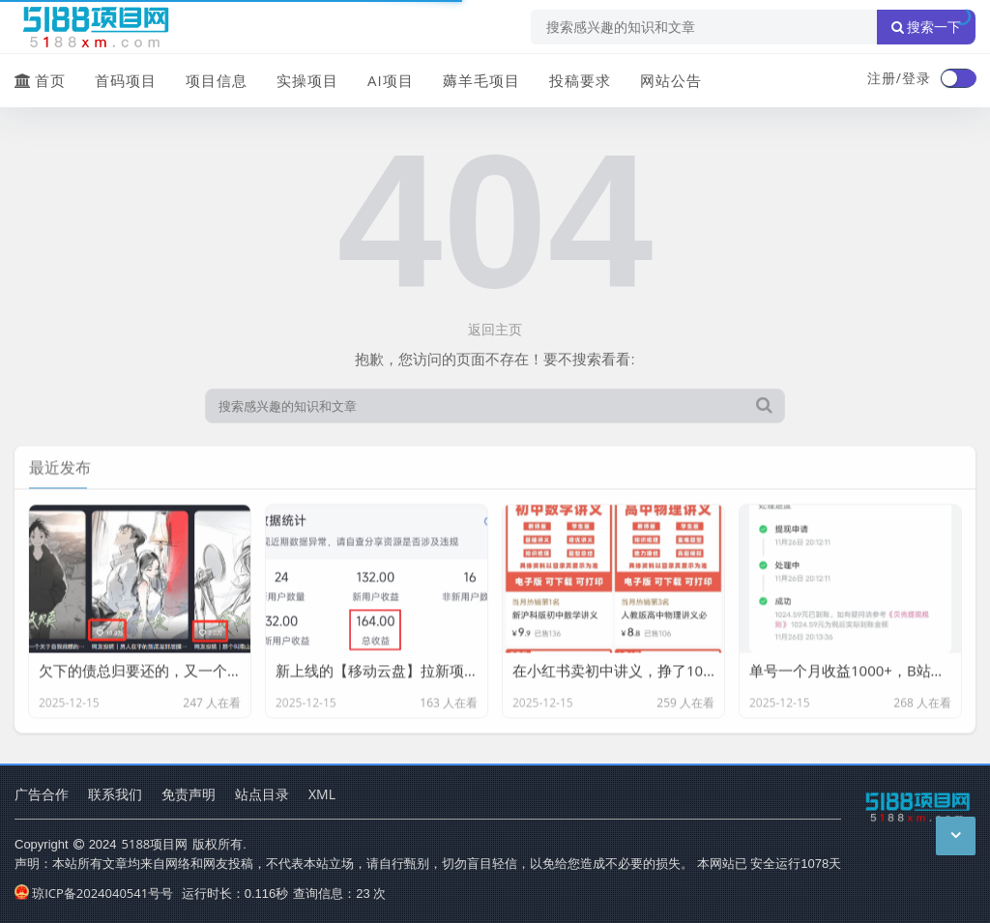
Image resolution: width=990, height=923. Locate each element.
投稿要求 (580, 80)
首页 (40, 80)
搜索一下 (926, 27)
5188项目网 (155, 843)
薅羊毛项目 (481, 80)
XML (321, 794)
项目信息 (217, 80)
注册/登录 (899, 78)
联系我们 (115, 794)
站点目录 (262, 794)
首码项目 (126, 80)
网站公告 (671, 80)
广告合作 (42, 794)
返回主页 (495, 329)
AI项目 (390, 80)
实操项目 (307, 80)
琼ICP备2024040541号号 (94, 893)
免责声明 (188, 794)
